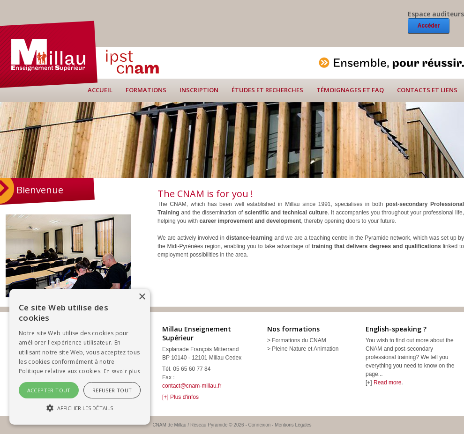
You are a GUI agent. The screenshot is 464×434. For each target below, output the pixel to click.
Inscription (199, 90)
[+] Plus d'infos (180, 397)
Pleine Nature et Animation (305, 349)
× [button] (141, 297)
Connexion (259, 424)
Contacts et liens (427, 90)
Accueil (100, 90)
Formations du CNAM (299, 340)
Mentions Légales (293, 424)
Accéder (429, 25)
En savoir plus (122, 371)
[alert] (79, 357)
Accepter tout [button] (49, 390)
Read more (387, 382)
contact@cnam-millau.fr (191, 386)
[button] (80, 407)
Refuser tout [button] (112, 390)
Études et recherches (267, 90)
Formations (146, 90)
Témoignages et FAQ (350, 90)
